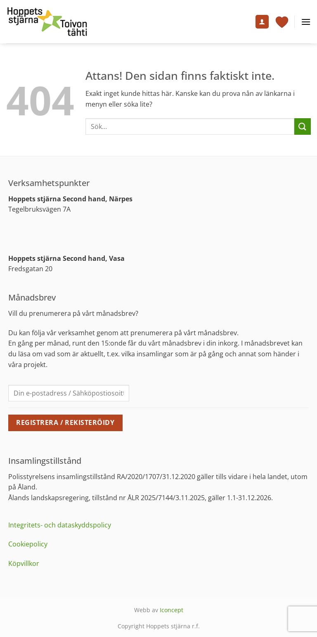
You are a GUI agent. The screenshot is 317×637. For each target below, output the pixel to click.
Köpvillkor (23, 563)
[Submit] (302, 126)
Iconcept (171, 610)
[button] (306, 22)
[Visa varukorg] (282, 22)
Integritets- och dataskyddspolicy (59, 525)
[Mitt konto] (262, 22)
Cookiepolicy (27, 544)
